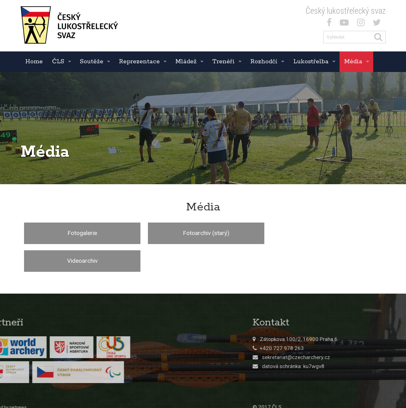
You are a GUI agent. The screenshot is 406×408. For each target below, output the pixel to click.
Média (353, 61)
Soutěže (91, 61)
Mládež (186, 61)
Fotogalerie (81, 233)
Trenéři (223, 61)
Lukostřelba (311, 61)
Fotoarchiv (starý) (203, 233)
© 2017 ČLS (312, 380)
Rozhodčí (263, 61)
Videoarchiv (324, 233)
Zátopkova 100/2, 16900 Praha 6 (344, 311)
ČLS (58, 61)
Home (34, 61)
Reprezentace (139, 61)
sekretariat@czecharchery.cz (341, 329)
